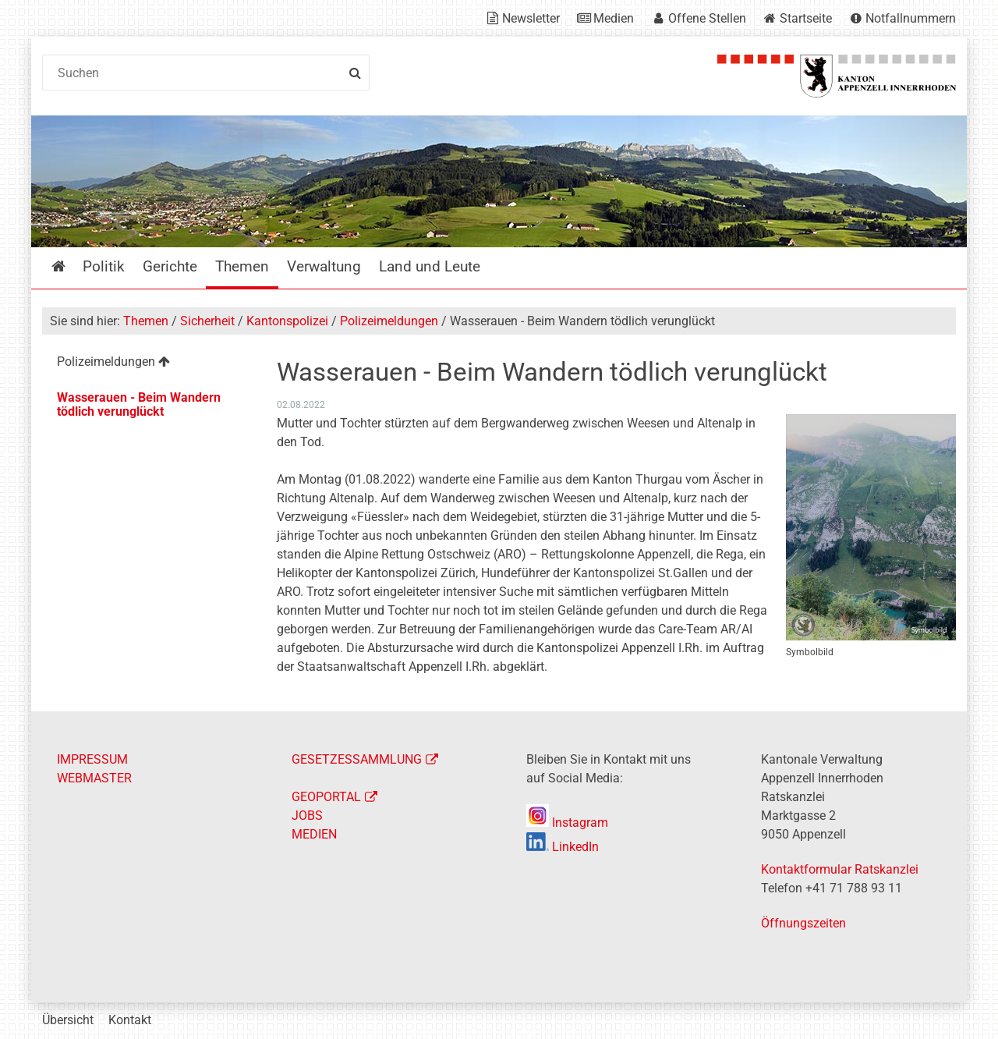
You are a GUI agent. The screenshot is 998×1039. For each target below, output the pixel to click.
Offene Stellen (707, 18)
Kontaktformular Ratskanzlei (839, 869)
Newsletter (531, 18)
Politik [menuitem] (104, 266)
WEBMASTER (94, 778)
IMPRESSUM (92, 759)
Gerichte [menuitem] (170, 266)
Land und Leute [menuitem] (429, 266)
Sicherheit (207, 321)
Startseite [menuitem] (69, 266)
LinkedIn (562, 846)
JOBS (307, 815)
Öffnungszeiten (803, 923)
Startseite (806, 18)
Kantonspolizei (287, 321)
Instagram (567, 822)
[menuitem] (147, 364)
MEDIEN (314, 834)
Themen (145, 321)
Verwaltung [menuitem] (324, 266)
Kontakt (129, 1019)
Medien (613, 18)
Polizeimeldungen (389, 321)
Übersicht (68, 1019)
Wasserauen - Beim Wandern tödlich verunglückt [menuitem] (139, 404)
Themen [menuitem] (242, 266)
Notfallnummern (910, 18)
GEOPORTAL (326, 796)
